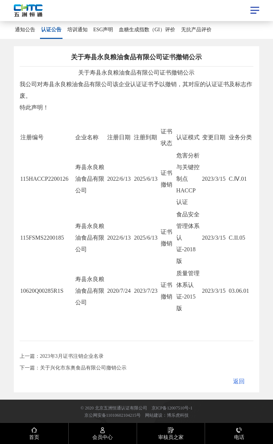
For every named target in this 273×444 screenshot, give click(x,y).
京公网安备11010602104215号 (112, 415)
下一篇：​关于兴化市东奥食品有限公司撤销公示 (73, 367)
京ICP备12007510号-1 (172, 407)
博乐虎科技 (178, 415)
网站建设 (153, 415)
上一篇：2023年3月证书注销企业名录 (62, 356)
